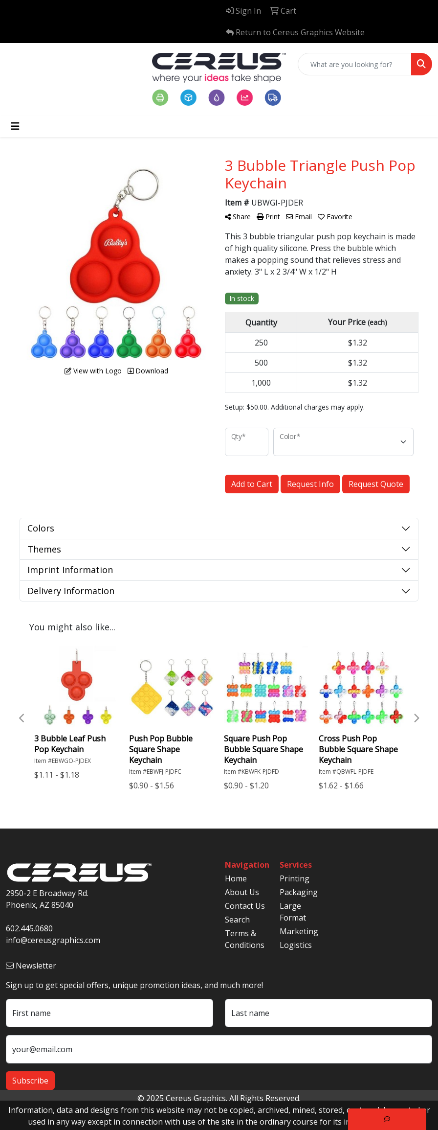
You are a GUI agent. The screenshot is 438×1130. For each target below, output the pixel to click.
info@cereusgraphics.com (53, 940)
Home (236, 878)
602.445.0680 (29, 928)
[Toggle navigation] (15, 126)
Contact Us (245, 905)
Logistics (296, 945)
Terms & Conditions (244, 939)
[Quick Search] (355, 64)
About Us (242, 892)
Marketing (299, 931)
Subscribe (30, 1080)
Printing (294, 878)
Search (237, 919)
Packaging (299, 892)
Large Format (293, 911)
